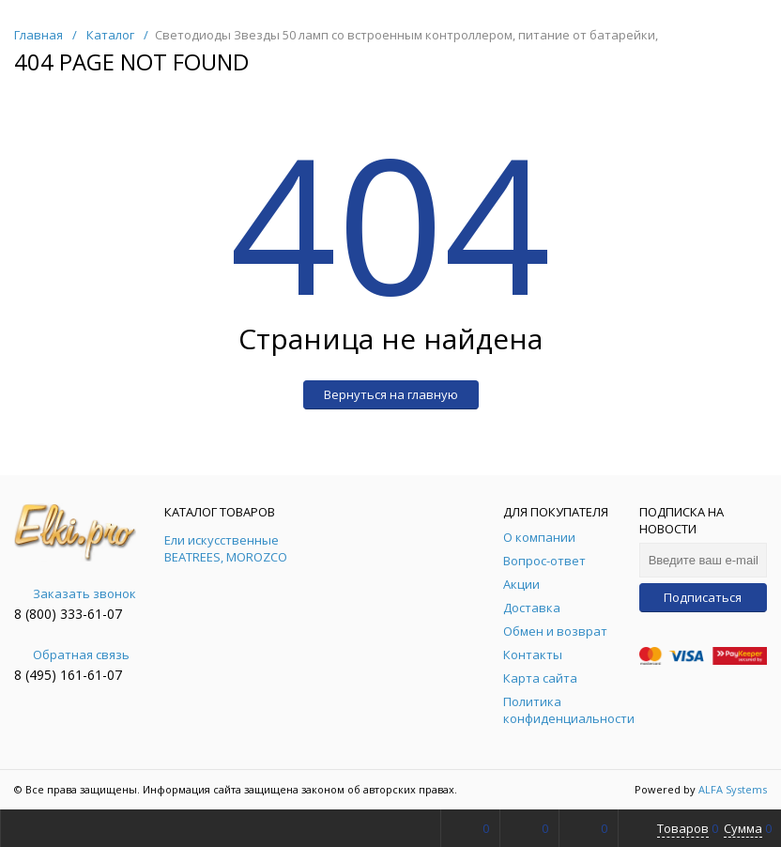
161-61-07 (91, 675)
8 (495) (37, 675)
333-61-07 (91, 614)
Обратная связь (72, 654)
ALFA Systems (732, 789)
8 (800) (37, 614)
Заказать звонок (75, 593)
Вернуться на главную (391, 394)
